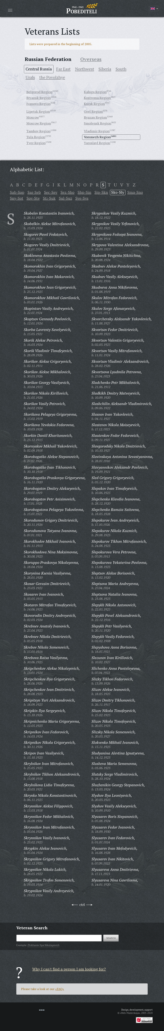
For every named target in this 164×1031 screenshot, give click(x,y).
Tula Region (35, 137)
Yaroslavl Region (97, 143)
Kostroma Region (97, 97)
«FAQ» (59, 989)
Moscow (32, 117)
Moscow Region (38, 123)
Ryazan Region (95, 117)
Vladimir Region (97, 131)
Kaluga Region (95, 92)
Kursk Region (94, 103)
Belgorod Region (39, 92)
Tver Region (36, 143)
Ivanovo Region (38, 103)
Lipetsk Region (38, 111)
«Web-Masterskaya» (130, 1012)
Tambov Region (38, 131)
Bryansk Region (38, 97)
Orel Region (93, 111)
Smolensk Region (97, 123)
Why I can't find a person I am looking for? (69, 969)
